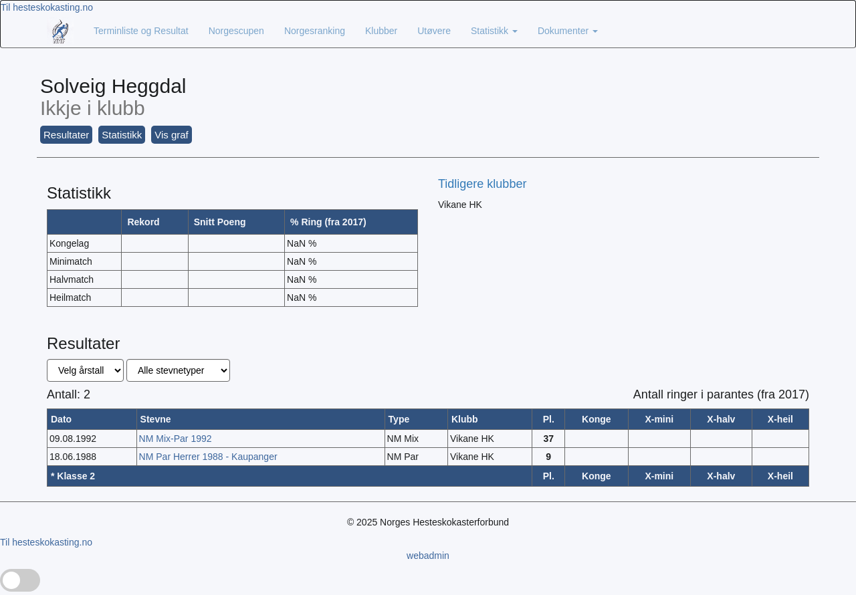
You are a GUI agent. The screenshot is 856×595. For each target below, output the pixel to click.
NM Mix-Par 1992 (175, 438)
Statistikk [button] (122, 134)
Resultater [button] (66, 134)
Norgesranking (314, 30)
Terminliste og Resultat (141, 30)
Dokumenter (568, 30)
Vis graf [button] (171, 134)
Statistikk (494, 30)
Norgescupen (236, 30)
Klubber (381, 30)
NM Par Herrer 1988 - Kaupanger (208, 456)
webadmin (428, 555)
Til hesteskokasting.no (47, 7)
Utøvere (434, 30)
